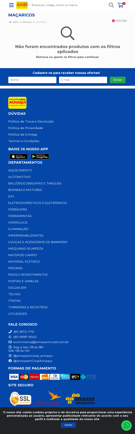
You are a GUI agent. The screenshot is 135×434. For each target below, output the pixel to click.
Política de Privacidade (25, 128)
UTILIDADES (17, 313)
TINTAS (14, 300)
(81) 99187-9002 (22, 337)
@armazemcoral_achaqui (30, 355)
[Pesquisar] (111, 5)
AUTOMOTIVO (19, 177)
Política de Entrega (22, 134)
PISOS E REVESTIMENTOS (28, 274)
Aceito (68, 424)
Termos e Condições (23, 141)
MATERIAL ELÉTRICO (24, 261)
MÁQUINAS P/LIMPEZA (25, 248)
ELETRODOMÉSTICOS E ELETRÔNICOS (37, 203)
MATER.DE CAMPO (22, 255)
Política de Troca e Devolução (31, 121)
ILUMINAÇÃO (18, 229)
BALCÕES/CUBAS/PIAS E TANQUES (35, 183)
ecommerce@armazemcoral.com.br (38, 342)
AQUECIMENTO (20, 170)
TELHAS (14, 294)
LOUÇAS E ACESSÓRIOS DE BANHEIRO (38, 242)
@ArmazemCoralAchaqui (30, 361)
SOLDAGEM (17, 287)
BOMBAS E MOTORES (25, 190)
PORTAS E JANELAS (23, 281)
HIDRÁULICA (18, 222)
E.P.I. (11, 196)
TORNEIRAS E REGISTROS (28, 307)
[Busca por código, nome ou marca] (68, 5)
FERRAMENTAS (20, 216)
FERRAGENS (17, 209)
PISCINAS (15, 268)
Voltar (119, 20)
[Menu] (11, 5)
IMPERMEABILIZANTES (25, 235)
